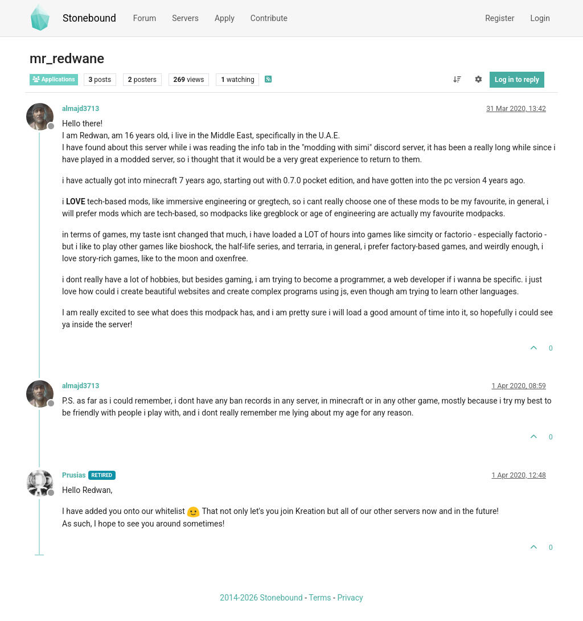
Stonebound (89, 18)
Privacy (350, 597)
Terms (320, 597)
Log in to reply (517, 80)
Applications (53, 79)
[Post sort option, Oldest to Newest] (456, 80)
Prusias (74, 475)
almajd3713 (80, 109)
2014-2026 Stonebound (261, 597)
